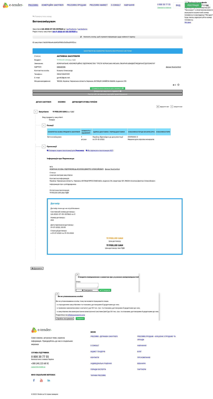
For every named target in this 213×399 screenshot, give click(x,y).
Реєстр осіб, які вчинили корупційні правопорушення (107, 94)
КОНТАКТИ (95, 358)
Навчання (129, 5)
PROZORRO (33, 5)
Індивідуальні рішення (101, 364)
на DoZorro (82, 29)
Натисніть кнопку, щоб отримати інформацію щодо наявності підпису (107, 37)
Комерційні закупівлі (53, 5)
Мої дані (187, 22)
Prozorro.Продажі (76, 5)
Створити (105, 291)
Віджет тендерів (98, 352)
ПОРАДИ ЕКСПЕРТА (98, 370)
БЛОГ (139, 352)
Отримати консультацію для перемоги (108, 88)
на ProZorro (71, 29)
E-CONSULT (116, 5)
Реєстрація (193, 5)
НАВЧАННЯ (141, 346)
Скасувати (87, 291)
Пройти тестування (65, 319)
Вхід (178, 5)
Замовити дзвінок (164, 7)
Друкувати (37, 268)
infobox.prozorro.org (76, 316)
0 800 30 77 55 (163, 4)
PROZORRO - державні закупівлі (104, 337)
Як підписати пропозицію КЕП (99, 150)
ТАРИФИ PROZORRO (98, 376)
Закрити (80, 319)
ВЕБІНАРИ (141, 364)
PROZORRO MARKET (99, 5)
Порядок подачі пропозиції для (65, 150)
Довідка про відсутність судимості (107, 91)
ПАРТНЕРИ (141, 370)
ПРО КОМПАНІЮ (143, 358)
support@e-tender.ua (38, 368)
